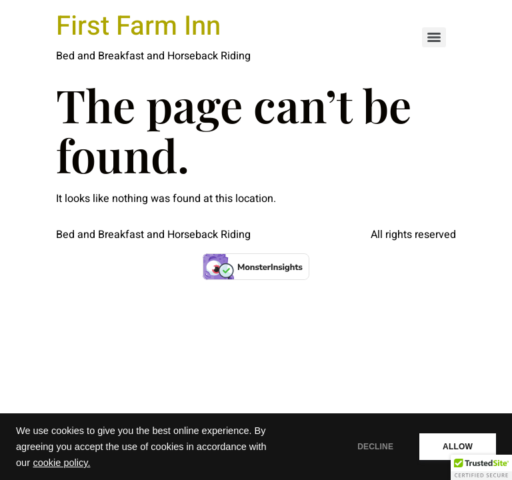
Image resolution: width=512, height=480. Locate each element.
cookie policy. (61, 462)
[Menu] (434, 37)
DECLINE (375, 446)
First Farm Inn (138, 26)
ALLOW (458, 446)
